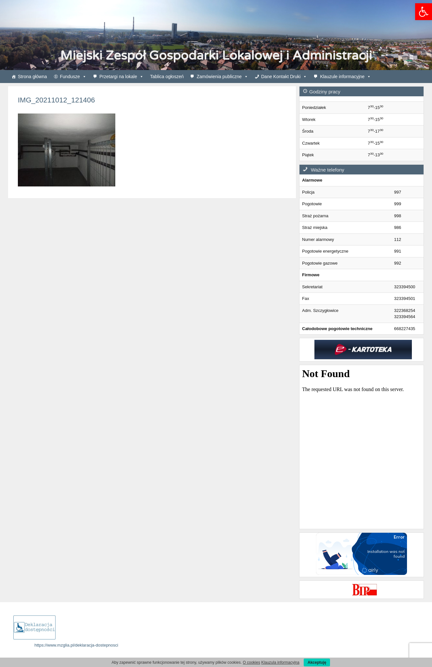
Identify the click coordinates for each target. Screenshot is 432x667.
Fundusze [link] (73, 76)
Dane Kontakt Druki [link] (284, 76)
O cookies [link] (251, 662)
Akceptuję (317, 662)
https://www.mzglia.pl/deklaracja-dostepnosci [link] (76, 645)
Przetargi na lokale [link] (121, 76)
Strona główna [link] (32, 76)
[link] (423, 11)
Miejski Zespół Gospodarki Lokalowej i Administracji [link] (216, 55)
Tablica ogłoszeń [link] (167, 76)
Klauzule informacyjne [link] (345, 76)
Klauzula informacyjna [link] (280, 662)
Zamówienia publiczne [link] (222, 76)
